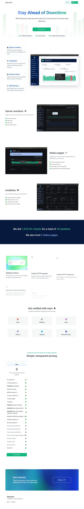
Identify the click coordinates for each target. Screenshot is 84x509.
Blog (8, 502)
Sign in (67, 2)
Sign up (74, 2)
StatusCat (8, 2)
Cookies (13, 502)
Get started (42, 29)
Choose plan (16, 454)
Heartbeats (13, 61)
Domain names (14, 74)
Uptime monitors (15, 47)
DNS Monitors (14, 86)
